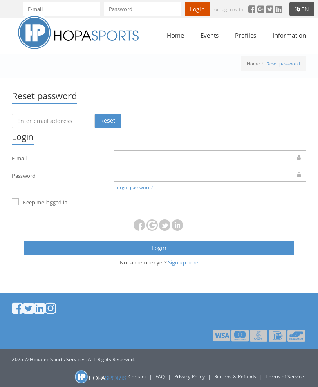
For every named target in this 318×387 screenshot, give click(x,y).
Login (197, 9)
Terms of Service (285, 376)
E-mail (19, 158)
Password (24, 175)
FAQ (160, 376)
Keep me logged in (39, 202)
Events (209, 35)
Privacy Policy (189, 376)
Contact (137, 376)
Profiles (245, 35)
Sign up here (183, 262)
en (302, 9)
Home (175, 35)
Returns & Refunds (235, 376)
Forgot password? (133, 187)
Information (289, 35)
